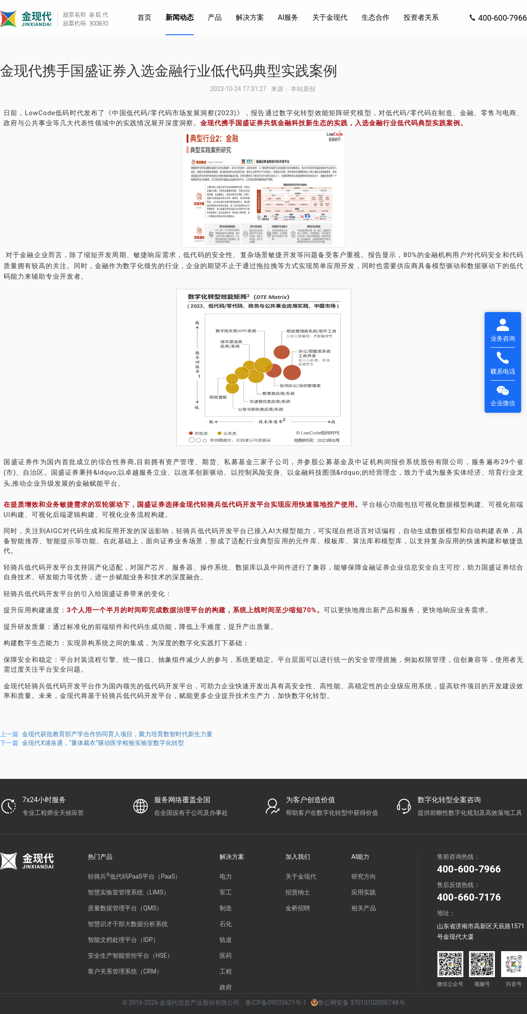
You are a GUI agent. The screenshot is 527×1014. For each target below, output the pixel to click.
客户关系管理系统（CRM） (125, 971)
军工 (226, 892)
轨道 (226, 939)
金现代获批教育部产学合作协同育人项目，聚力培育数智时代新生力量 (117, 734)
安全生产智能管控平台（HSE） (130, 955)
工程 (226, 971)
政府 (226, 987)
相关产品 (363, 908)
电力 (226, 876)
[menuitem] (144, 17)
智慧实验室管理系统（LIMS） (129, 892)
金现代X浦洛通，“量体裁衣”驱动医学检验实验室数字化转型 (103, 742)
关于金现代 (300, 876)
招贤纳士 (297, 892)
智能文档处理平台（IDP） (123, 939)
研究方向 (363, 876)
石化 (226, 923)
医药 (226, 955)
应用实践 (363, 892)
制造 (226, 908)
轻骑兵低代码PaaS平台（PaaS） (134, 876)
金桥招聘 (297, 908)
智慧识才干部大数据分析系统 (128, 923)
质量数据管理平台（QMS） (125, 908)
